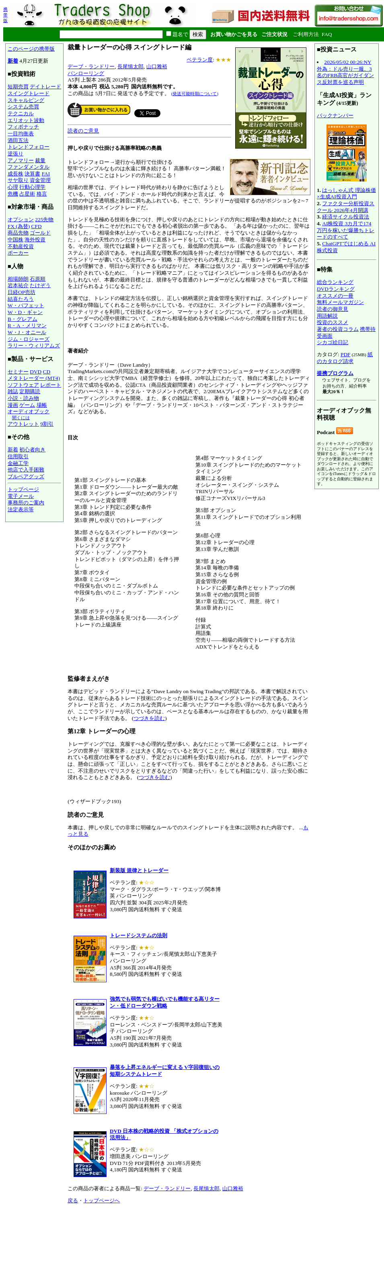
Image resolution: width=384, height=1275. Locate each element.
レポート (50, 385)
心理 (13, 187)
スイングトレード (28, 93)
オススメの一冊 (335, 296)
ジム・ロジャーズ (28, 339)
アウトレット (23, 424)
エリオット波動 (26, 120)
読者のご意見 (83, 131)
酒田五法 (18, 140)
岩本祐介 (18, 285)
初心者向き (32, 450)
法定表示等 (21, 509)
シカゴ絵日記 (332, 342)
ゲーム (27, 405)
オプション (21, 219)
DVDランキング (336, 289)
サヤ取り (18, 180)
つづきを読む (149, 718)
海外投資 (35, 240)
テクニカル (21, 113)
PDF (345, 354)
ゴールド (40, 233)
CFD (36, 226)
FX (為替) (19, 226)
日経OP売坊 (21, 292)
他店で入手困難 (26, 470)
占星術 (27, 194)
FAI (46, 174)
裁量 (40, 160)
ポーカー (18, 253)
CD (47, 372)
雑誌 (13, 391)
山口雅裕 (156, 66)
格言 (42, 194)
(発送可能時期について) (194, 93)
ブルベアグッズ (26, 476)
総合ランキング (335, 282)
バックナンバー (335, 115)
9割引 (46, 424)
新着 (13, 61)
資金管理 (40, 180)
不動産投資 (21, 246)
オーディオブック (28, 411)
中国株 (15, 240)
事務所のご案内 (26, 503)
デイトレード (45, 87)
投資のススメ (332, 322)
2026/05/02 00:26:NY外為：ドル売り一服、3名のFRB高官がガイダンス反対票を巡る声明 (345, 72)
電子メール (21, 496)
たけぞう (40, 285)
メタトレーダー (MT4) (34, 378)
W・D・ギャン (25, 312)
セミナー (18, 372)
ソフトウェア (23, 385)
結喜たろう (21, 299)
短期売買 (18, 87)
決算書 (32, 174)
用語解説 (327, 316)
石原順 (37, 279)
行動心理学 (32, 187)
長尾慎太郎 (130, 66)
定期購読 (29, 391)
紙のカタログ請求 (345, 357)
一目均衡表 (21, 134)
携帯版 (5, 15)
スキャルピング (26, 100)
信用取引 (18, 456)
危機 (13, 194)
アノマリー (21, 160)
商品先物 (18, 233)
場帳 (42, 405)
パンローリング (86, 73)
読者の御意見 (332, 309)
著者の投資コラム (338, 329)
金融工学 (18, 463)
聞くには (21, 417)
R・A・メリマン (27, 325)
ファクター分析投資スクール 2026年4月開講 (345, 206)
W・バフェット (26, 305)
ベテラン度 (200, 60)
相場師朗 (18, 279)
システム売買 (23, 107)
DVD (35, 372)
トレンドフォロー (28, 147)
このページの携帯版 (31, 49)
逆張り (15, 154)
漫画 (13, 405)
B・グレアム (22, 319)
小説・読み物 (23, 398)
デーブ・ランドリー (91, 66)
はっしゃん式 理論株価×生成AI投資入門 (346, 193)
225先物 (44, 219)
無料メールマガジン (340, 302)
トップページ (23, 489)
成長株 (15, 174)
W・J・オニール (27, 332)
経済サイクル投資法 (345, 217)
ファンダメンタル (28, 167)
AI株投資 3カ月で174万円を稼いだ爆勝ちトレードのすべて (345, 230)
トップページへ (101, 1200)
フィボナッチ (23, 127)
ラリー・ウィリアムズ (34, 346)
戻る (73, 1200)
